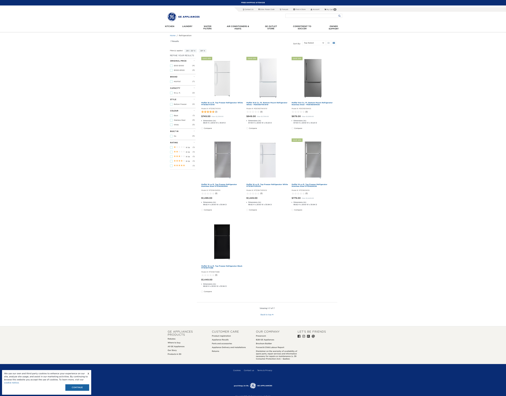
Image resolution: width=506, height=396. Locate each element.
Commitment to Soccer (299, 27)
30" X (202, 49)
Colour (182, 108)
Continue (77, 387)
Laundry (193, 27)
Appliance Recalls (220, 338)
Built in (182, 129)
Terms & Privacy (264, 368)
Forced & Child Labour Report (270, 345)
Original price (182, 59)
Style (182, 97)
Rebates (171, 337)
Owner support (327, 27)
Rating (182, 140)
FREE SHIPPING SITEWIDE (253, 3)
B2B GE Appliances (265, 338)
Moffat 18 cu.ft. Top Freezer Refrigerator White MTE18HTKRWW (267, 183)
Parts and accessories (222, 341)
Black (176, 113)
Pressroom (261, 334)
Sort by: (297, 42)
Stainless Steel (180, 118)
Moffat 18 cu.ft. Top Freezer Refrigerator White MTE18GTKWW (222, 101)
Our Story (172, 348)
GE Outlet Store (270, 27)
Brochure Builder (264, 341)
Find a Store (299, 9)
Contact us (249, 368)
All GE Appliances (176, 344)
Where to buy (174, 341)
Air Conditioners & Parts (240, 27)
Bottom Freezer (180, 102)
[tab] (182, 64)
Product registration (221, 334)
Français (284, 9)
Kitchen (176, 27)
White (176, 123)
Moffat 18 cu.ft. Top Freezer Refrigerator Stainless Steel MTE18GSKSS (309, 183)
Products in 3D (174, 352)
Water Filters (212, 27)
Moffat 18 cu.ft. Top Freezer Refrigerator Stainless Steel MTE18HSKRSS (219, 183)
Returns (215, 349)
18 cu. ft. (177, 91)
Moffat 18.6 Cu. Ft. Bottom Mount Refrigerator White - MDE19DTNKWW (266, 101)
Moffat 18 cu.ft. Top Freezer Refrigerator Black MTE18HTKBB (221, 265)
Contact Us (248, 9)
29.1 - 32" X (190, 49)
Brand (182, 74)
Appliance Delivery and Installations (229, 345)
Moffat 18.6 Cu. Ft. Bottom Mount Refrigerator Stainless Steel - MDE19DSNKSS (312, 101)
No (175, 134)
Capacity (182, 86)
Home (173, 33)
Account (315, 9)
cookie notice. (11, 382)
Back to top (267, 313)
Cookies (237, 368)
